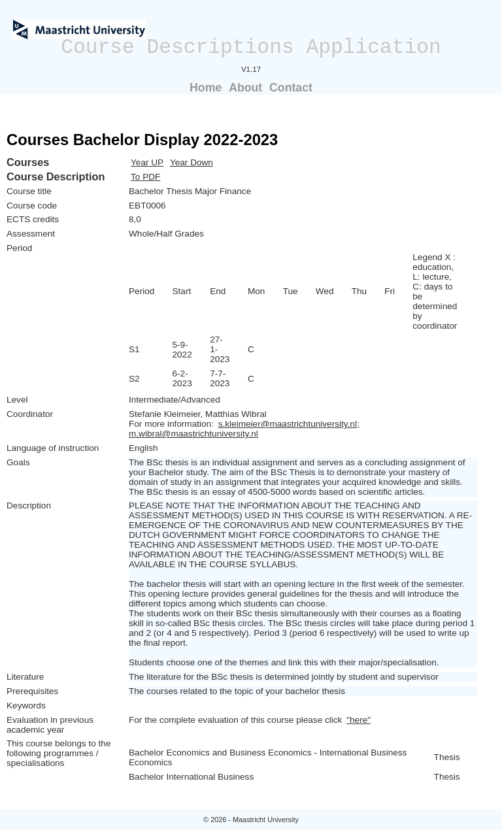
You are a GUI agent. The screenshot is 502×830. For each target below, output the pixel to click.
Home (206, 87)
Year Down (191, 162)
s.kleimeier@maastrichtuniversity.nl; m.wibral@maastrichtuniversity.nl (244, 429)
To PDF (145, 177)
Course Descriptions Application (251, 47)
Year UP (147, 162)
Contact (290, 87)
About (245, 87)
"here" (358, 720)
